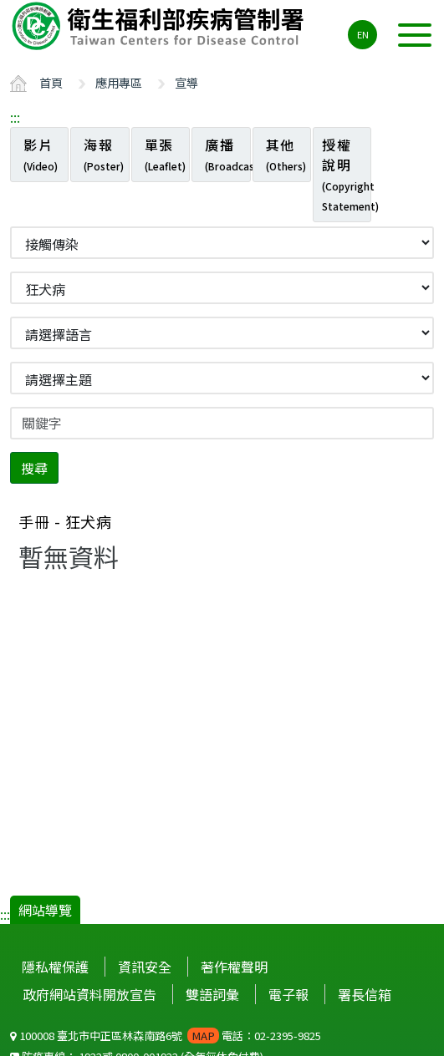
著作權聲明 (234, 967)
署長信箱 (364, 994)
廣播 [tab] (227, 154)
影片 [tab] (40, 154)
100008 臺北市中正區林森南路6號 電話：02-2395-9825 (165, 1035)
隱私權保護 (55, 967)
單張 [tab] (165, 154)
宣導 (186, 82)
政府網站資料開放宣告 (89, 994)
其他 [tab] (286, 154)
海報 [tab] (104, 154)
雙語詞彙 (212, 994)
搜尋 (34, 468)
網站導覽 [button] (45, 910)
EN (363, 34)
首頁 (51, 82)
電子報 (288, 994)
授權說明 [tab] (346, 174)
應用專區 (118, 82)
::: (15, 117)
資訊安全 (144, 967)
